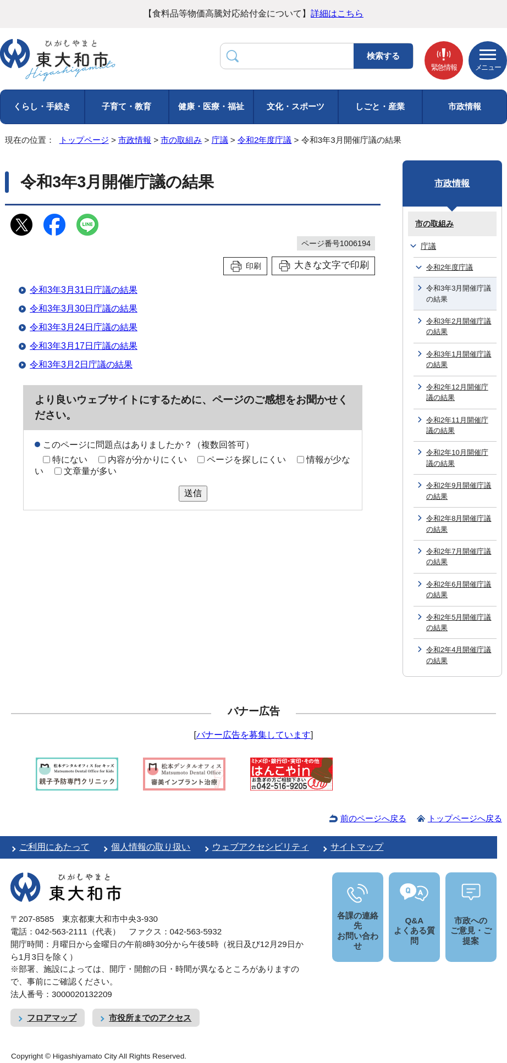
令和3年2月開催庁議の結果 (458, 326)
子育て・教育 (126, 106)
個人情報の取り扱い (150, 846)
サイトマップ (356, 846)
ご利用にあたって (54, 846)
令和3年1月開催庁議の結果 (458, 359)
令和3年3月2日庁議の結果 (81, 364)
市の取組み (181, 139)
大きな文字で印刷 (331, 265)
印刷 (253, 265)
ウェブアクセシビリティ (260, 846)
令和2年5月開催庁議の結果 (458, 622)
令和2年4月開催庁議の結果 (458, 654)
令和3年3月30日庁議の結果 (83, 308)
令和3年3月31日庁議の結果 (83, 289)
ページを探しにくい (246, 459)
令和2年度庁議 (264, 139)
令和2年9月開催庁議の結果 (458, 490)
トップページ (84, 139)
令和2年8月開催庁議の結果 (458, 523)
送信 (193, 493)
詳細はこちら (337, 13)
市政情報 (464, 106)
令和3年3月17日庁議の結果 (83, 345)
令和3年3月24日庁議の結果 (83, 327)
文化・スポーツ (295, 106)
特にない (69, 459)
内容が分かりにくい (147, 459)
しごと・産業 (380, 106)
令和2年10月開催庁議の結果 (457, 457)
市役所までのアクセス (150, 1017)
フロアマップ (51, 1017)
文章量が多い (90, 471)
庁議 (220, 139)
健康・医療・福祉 (211, 106)
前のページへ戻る (373, 818)
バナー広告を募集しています (253, 734)
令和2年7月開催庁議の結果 (458, 556)
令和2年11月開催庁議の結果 (457, 425)
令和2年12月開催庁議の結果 (457, 392)
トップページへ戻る (465, 818)
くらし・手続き (42, 106)
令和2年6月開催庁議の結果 (458, 589)
